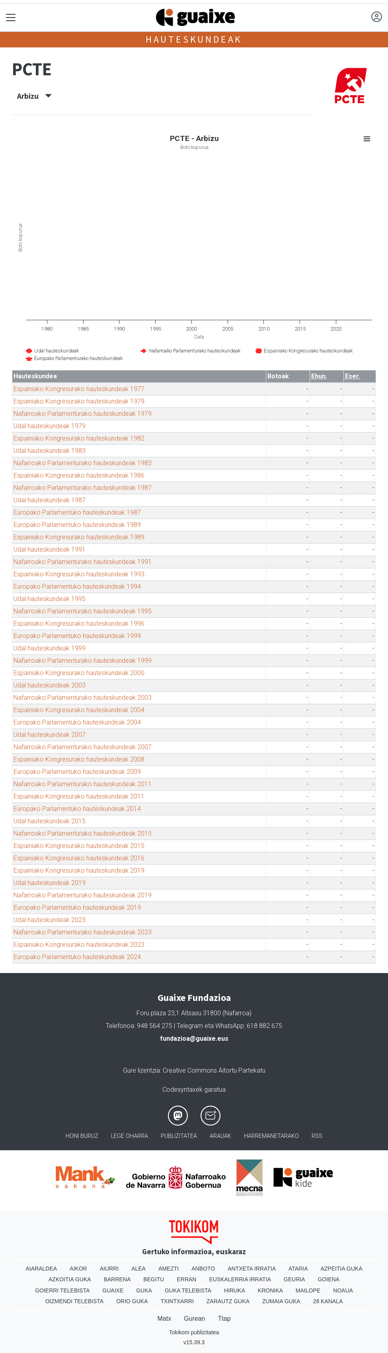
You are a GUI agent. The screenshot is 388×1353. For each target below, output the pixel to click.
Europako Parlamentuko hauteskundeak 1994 (77, 586)
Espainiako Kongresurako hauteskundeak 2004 (79, 710)
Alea (138, 1268)
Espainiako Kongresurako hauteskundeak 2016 (79, 858)
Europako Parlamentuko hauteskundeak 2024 (77, 957)
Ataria (298, 1268)
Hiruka (234, 1290)
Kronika (270, 1290)
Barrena (117, 1279)
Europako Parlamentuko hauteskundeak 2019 (77, 907)
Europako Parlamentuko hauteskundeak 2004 (77, 722)
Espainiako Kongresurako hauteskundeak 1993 (79, 574)
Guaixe (112, 1290)
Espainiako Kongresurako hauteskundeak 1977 (79, 389)
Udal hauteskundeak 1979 (50, 426)
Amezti (168, 1268)
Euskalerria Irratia (240, 1279)
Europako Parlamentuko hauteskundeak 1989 (77, 525)
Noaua (343, 1290)
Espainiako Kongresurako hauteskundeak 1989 (79, 537)
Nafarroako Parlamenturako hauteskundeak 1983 (83, 463)
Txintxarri (177, 1301)
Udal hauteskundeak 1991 (50, 549)
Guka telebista (188, 1290)
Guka (144, 1290)
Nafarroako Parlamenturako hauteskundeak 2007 (83, 747)
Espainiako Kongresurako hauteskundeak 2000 (79, 673)
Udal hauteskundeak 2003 (50, 685)
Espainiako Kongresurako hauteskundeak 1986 (79, 475)
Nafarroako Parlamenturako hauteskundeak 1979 (83, 413)
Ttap (224, 1318)
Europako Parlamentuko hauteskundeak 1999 (77, 636)
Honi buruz (82, 1136)
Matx (164, 1318)
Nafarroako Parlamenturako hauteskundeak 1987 (83, 487)
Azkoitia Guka (70, 1279)
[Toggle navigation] (10, 18)
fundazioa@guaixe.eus (194, 1038)
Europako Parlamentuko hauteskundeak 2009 (77, 771)
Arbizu (34, 96)
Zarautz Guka (228, 1301)
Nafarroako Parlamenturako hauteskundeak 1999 (83, 660)
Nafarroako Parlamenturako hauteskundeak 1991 (83, 562)
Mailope (308, 1290)
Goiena (328, 1279)
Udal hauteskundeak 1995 (50, 599)
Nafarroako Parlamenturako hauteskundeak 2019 (83, 895)
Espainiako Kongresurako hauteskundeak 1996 (79, 623)
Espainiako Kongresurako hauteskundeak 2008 (79, 759)
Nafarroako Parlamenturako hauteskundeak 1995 (83, 611)
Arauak (220, 1136)
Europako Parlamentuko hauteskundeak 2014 (77, 809)
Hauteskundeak (194, 39)
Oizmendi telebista (74, 1301)
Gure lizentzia (141, 1070)
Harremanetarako (271, 1136)
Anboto (203, 1268)
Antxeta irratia (252, 1268)
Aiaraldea (41, 1268)
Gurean (194, 1318)
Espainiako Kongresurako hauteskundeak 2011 (79, 796)
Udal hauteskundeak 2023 (50, 920)
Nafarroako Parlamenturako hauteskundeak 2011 (83, 784)
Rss (317, 1136)
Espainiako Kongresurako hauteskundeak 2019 (79, 870)
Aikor (78, 1268)
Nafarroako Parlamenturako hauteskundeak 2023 (83, 932)
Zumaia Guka (281, 1301)
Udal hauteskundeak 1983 (50, 450)
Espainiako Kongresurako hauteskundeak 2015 (79, 846)
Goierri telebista (62, 1290)
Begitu (153, 1279)
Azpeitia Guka (341, 1268)
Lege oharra (129, 1136)
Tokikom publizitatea (194, 1332)
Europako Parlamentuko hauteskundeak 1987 (77, 512)
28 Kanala (328, 1301)
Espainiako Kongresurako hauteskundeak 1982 (79, 438)
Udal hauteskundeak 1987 (50, 500)
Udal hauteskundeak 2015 (50, 821)
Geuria (294, 1279)
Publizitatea (179, 1136)
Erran (186, 1279)
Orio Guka (132, 1301)
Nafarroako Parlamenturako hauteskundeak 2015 (83, 833)
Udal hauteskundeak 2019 (50, 883)
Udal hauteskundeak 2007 (50, 734)
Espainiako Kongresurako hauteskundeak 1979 (79, 401)
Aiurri (109, 1268)
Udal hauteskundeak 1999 (50, 648)
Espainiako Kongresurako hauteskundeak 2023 (79, 944)
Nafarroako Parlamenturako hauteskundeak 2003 (83, 697)
